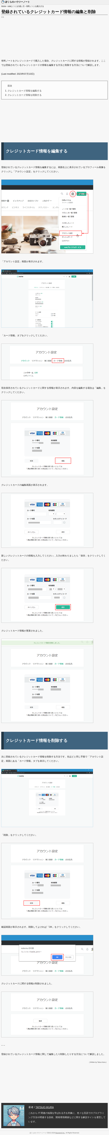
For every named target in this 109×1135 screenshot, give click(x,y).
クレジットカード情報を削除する (25, 95)
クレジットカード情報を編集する (25, 90)
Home (3, 6)
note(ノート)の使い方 (16, 6)
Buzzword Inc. (60, 1133)
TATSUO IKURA (45, 1107)
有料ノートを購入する (35, 6)
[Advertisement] (54, 36)
